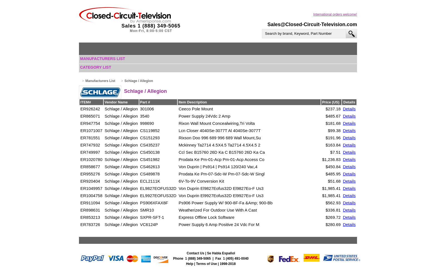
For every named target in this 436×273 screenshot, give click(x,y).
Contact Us (195, 253)
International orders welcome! (335, 14)
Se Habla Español (221, 253)
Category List (95, 67)
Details (349, 108)
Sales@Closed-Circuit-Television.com (312, 24)
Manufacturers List (102, 58)
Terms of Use (206, 264)
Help (189, 264)
